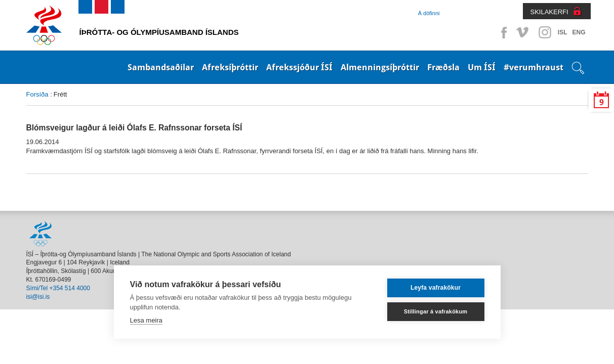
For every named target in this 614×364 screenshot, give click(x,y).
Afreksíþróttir (230, 67)
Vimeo (523, 32)
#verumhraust (533, 67)
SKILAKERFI (549, 12)
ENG (578, 32)
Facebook (502, 32)
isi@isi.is (38, 296)
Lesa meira (146, 320)
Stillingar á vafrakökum (436, 311)
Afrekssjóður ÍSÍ (299, 67)
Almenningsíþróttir (380, 67)
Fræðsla (443, 67)
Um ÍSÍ (482, 67)
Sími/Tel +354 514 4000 (58, 288)
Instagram (545, 32)
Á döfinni (429, 13)
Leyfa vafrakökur (436, 287)
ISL (562, 32)
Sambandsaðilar (161, 67)
